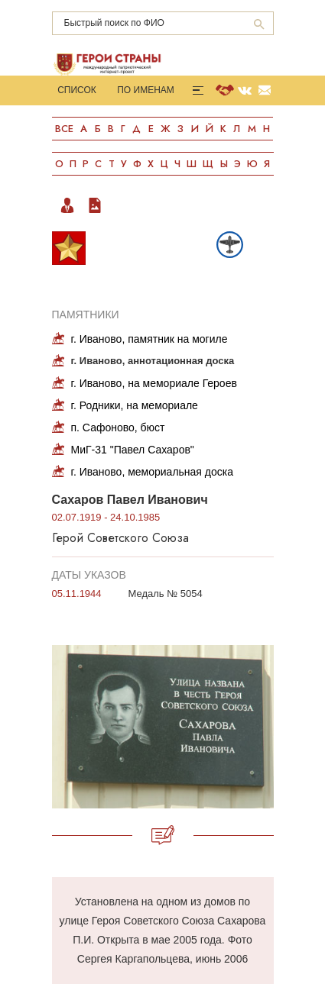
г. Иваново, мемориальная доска (152, 472)
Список (76, 90)
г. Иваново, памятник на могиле (149, 339)
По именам (145, 90)
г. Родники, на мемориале (134, 405)
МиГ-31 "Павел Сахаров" (132, 450)
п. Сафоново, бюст (118, 427)
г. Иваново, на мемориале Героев (154, 383)
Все (64, 128)
